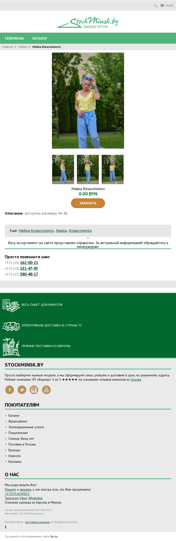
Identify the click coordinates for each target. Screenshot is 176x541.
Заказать (88, 203)
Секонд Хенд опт (21, 438)
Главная (7, 46)
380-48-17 (29, 274)
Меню (167, 5)
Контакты (14, 461)
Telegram (12, 498)
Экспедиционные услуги (26, 427)
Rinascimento (80, 230)
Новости (14, 456)
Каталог (39, 38)
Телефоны (14, 38)
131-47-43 (29, 268)
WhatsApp (35, 498)
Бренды (14, 450)
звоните (25, 489)
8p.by (54, 536)
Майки (23, 46)
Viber (23, 498)
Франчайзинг (17, 421)
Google (136, 379)
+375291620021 (17, 494)
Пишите (10, 489)
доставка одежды (37, 522)
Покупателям (18, 433)
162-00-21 (29, 262)
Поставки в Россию (22, 444)
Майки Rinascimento (36, 230)
